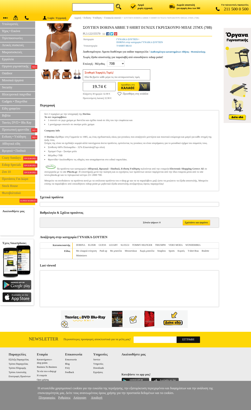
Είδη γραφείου (11, 108)
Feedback (69, 372)
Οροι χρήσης (43, 379)
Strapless (161, 250)
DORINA (80, 245)
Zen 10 (18, 172)
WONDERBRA (192, 245)
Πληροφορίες (47, 397)
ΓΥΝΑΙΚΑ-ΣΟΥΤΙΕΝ (127, 39)
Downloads (98, 368)
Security (7, 87)
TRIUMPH (160, 245)
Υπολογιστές (10, 24)
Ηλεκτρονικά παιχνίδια (16, 94)
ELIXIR (92, 245)
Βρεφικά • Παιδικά (14, 150)
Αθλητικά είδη (11, 143)
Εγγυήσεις (98, 372)
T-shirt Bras (193, 250)
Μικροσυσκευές (12, 52)
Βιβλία (6, 115)
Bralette (205, 250)
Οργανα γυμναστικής (18, 67)
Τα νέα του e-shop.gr (46, 371)
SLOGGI (125, 245)
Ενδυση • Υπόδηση (18, 137)
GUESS (102, 245)
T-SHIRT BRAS (124, 45)
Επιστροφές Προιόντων (19, 376)
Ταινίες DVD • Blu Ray (16, 122)
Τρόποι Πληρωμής (17, 368)
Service (96, 359)
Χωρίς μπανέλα (147, 250)
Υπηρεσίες (98, 363)
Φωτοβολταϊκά (11, 193)
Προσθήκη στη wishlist (133, 93)
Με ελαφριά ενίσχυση (86, 250)
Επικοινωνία (71, 359)
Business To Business (47, 367)
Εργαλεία (8, 59)
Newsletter (43, 338)
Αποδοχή (97, 397)
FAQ (67, 368)
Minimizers (81, 255)
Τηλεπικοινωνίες (12, 38)
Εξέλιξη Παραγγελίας (19, 359)
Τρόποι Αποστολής (17, 372)
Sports (172, 250)
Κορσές (181, 250)
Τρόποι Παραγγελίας (18, 363)
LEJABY (113, 245)
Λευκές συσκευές (13, 45)
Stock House (10, 186)
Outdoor (7, 73)
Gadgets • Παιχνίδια (14, 101)
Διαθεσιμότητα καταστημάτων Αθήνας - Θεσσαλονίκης (177, 51)
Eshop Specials (18, 165)
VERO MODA (176, 245)
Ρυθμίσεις (64, 397)
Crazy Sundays (18, 158)
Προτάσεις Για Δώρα (15, 178)
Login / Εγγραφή (54, 17)
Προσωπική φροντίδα (18, 130)
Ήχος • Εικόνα (11, 31)
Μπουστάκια (131, 250)
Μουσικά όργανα (12, 80)
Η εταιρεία (42, 375)
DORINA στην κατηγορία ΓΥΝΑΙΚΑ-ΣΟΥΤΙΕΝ (139, 42)
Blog (67, 363)
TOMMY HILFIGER (142, 245)
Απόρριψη (79, 397)
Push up (103, 250)
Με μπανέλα (116, 250)
